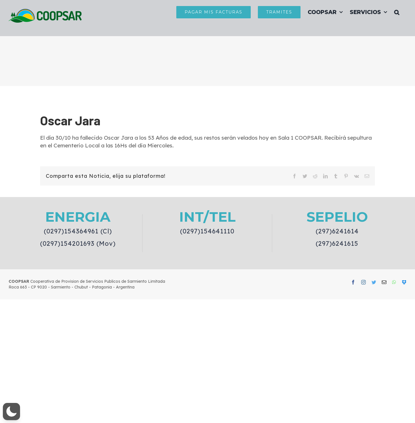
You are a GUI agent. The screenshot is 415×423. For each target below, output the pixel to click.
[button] (396, 12)
